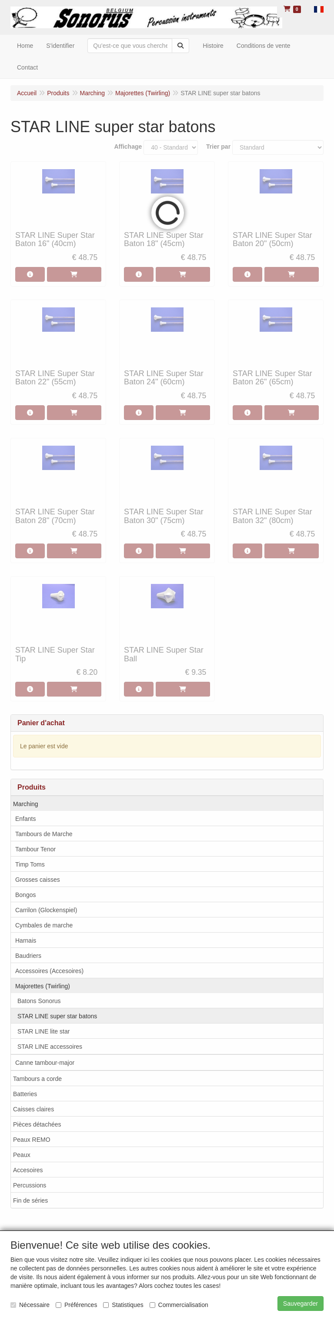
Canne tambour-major (44, 1062)
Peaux (21, 1154)
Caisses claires (33, 1109)
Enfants (25, 818)
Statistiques (123, 1304)
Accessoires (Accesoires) (49, 970)
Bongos (25, 894)
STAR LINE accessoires (49, 1046)
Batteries (25, 1093)
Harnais (25, 940)
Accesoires (28, 1170)
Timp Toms (30, 864)
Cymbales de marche (44, 925)
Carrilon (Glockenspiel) (46, 910)
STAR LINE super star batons (57, 1016)
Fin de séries (30, 1200)
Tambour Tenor (35, 849)
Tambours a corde (37, 1078)
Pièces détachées (37, 1124)
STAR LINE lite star (43, 1031)
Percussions (29, 1185)
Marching (25, 803)
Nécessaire (30, 1304)
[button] (318, 8)
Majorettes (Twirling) (42, 986)
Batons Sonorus (39, 1000)
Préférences (76, 1304)
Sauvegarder (300, 1303)
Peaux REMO (31, 1139)
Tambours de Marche (44, 833)
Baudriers (28, 955)
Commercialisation (179, 1304)
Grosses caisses (37, 879)
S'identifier (60, 45)
